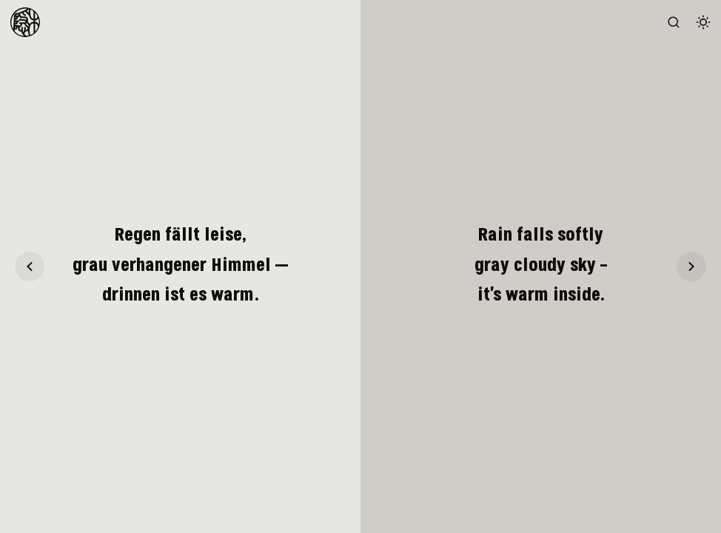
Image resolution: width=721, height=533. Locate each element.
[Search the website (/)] (674, 22)
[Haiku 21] (691, 266)
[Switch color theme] (703, 22)
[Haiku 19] (29, 266)
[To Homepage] (25, 22)
